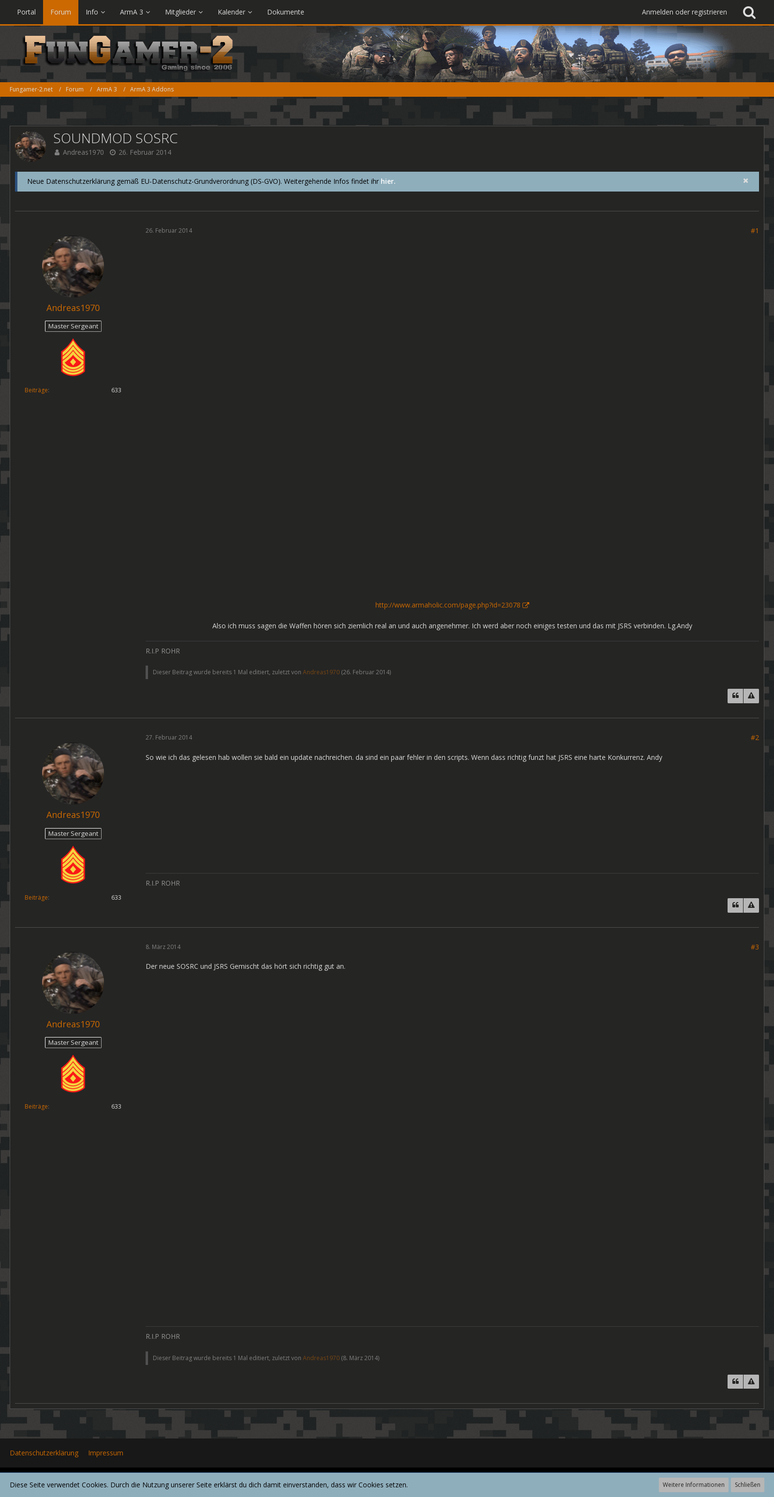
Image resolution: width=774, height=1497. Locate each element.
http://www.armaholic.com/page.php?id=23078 (448, 604)
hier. (388, 181)
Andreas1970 (83, 152)
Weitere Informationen (694, 1485)
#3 (755, 946)
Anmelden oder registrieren (684, 11)
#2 (755, 737)
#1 (755, 230)
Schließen (747, 1485)
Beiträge (36, 390)
